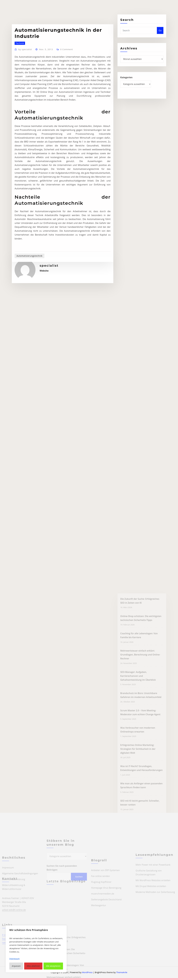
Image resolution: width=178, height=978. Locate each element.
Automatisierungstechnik (29, 305)
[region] (36, 948)
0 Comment (66, 98)
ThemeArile (121, 972)
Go (160, 35)
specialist (25, 98)
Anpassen (16, 966)
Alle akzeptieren (53, 966)
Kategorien (126, 82)
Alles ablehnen (33, 966)
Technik (20, 92)
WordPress (87, 972)
